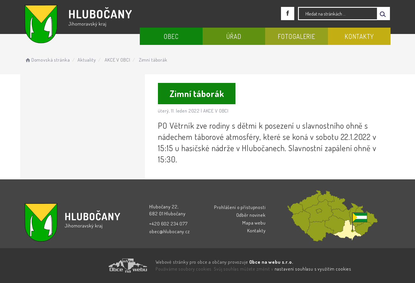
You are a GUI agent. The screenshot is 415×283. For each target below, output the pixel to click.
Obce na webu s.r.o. (271, 262)
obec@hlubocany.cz (169, 231)
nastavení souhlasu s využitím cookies (313, 269)
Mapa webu (254, 223)
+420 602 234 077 (168, 224)
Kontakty (359, 36)
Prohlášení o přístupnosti (239, 207)
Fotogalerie (296, 36)
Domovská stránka (47, 60)
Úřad (234, 36)
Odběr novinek (251, 215)
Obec (171, 36)
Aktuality (87, 60)
